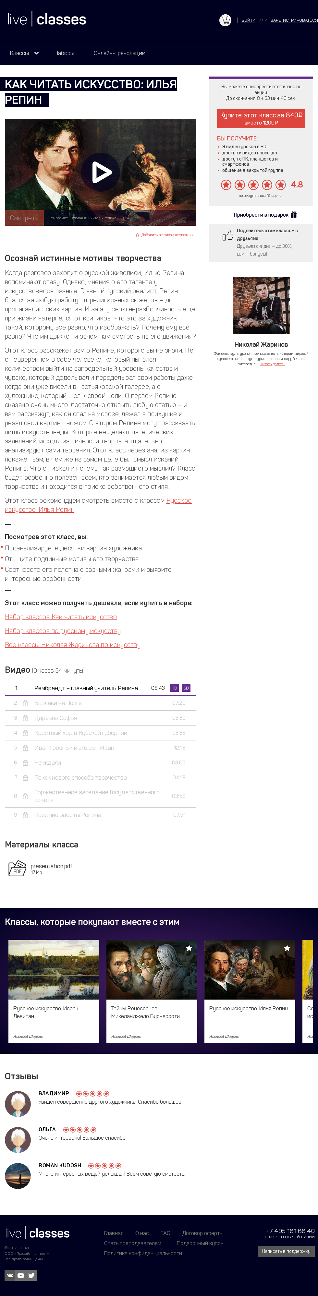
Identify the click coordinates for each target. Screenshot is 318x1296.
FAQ (165, 1233)
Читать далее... (272, 364)
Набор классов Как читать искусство (61, 617)
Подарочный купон (200, 1243)
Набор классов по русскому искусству (63, 631)
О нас (142, 1233)
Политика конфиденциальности (143, 1253)
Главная (114, 1233)
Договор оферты (203, 1233)
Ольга (47, 1129)
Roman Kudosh (60, 1165)
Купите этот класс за (261, 118)
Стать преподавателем (132, 1243)
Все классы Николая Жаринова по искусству (73, 645)
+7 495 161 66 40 (290, 1231)
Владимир (54, 1093)
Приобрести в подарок (261, 215)
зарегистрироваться (294, 20)
